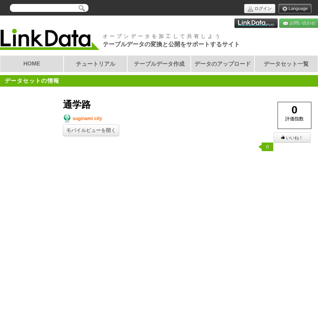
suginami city (82, 118)
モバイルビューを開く (91, 130)
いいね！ (292, 137)
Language (295, 9)
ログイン (260, 9)
